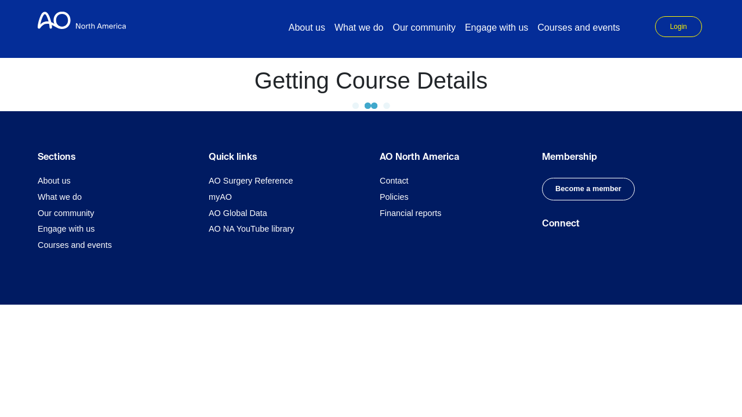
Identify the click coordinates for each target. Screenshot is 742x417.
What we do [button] (358, 27)
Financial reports (410, 213)
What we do (60, 197)
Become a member (588, 188)
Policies (394, 197)
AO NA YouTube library (251, 228)
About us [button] (307, 27)
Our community (66, 213)
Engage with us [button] (496, 27)
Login (678, 27)
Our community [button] (423, 27)
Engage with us (66, 228)
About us (54, 180)
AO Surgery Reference (251, 180)
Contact (394, 180)
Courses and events (578, 27)
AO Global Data (238, 213)
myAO (220, 197)
